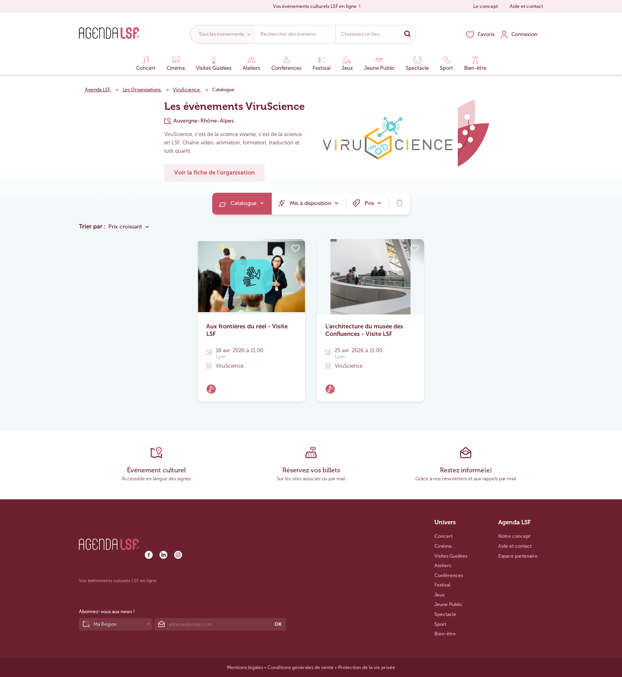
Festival (321, 63)
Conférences (286, 63)
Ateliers (251, 63)
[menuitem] (242, 203)
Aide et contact (526, 6)
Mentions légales (245, 667)
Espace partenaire (518, 556)
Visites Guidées (214, 63)
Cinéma (176, 63)
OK (278, 624)
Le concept (485, 6)
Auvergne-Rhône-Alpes (203, 120)
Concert (146, 63)
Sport (446, 63)
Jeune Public (379, 63)
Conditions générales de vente (300, 667)
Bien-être (475, 63)
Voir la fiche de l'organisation (214, 172)
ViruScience (230, 366)
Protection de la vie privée (366, 667)
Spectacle (417, 63)
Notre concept (514, 536)
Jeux (347, 63)
